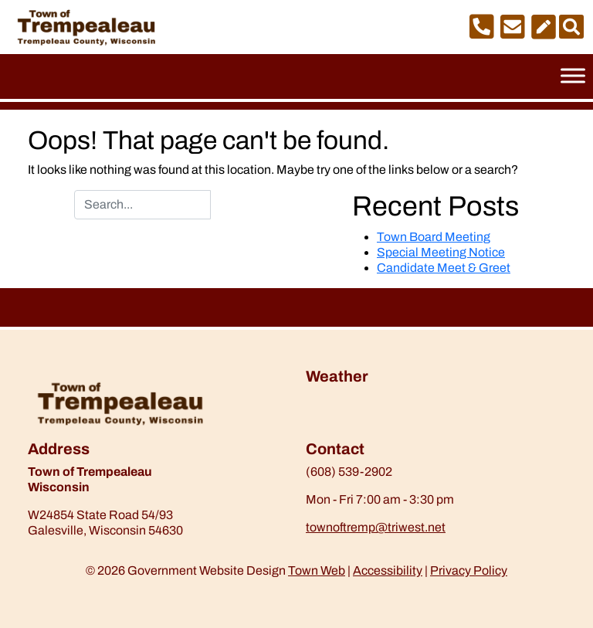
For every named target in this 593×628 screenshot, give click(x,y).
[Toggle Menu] (573, 75)
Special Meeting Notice (441, 252)
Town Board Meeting (433, 236)
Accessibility (387, 570)
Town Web (316, 570)
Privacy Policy (468, 570)
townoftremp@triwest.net (376, 527)
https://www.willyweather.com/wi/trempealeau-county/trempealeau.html (387, 432)
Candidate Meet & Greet (443, 267)
